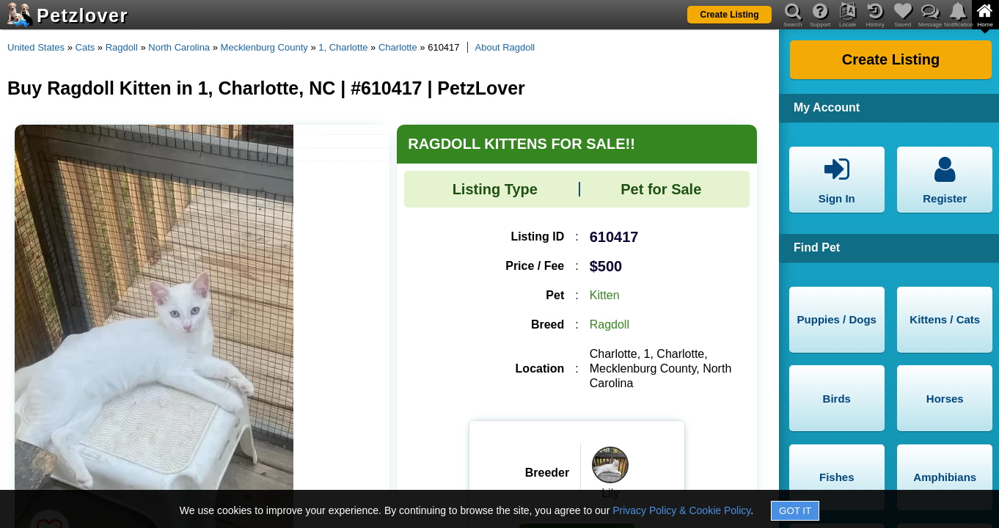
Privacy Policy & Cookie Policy (681, 510)
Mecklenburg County (264, 47)
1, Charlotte (342, 47)
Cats (85, 47)
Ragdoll (122, 47)
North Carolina (179, 47)
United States (36, 47)
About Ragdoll (505, 47)
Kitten (605, 295)
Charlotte (397, 47)
